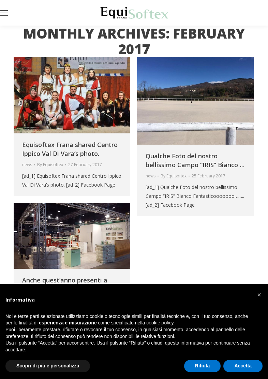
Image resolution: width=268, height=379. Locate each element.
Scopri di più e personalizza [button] (47, 365)
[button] (259, 294)
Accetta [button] (243, 365)
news (27, 164)
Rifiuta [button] (202, 365)
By (50, 164)
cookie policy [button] (159, 322)
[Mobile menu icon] (4, 13)
